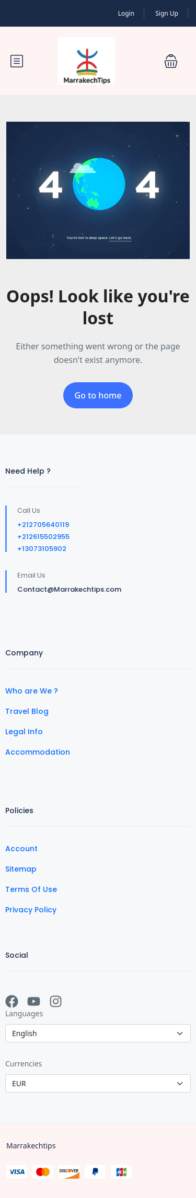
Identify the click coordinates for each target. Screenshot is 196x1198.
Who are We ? (31, 691)
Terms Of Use (31, 889)
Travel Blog (27, 711)
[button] (171, 61)
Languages (24, 1013)
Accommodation (37, 752)
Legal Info (24, 731)
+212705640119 (43, 525)
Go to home (98, 395)
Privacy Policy (30, 910)
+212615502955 (43, 537)
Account (21, 848)
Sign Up (166, 13)
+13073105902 (41, 549)
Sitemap (21, 869)
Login (126, 13)
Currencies (23, 1063)
